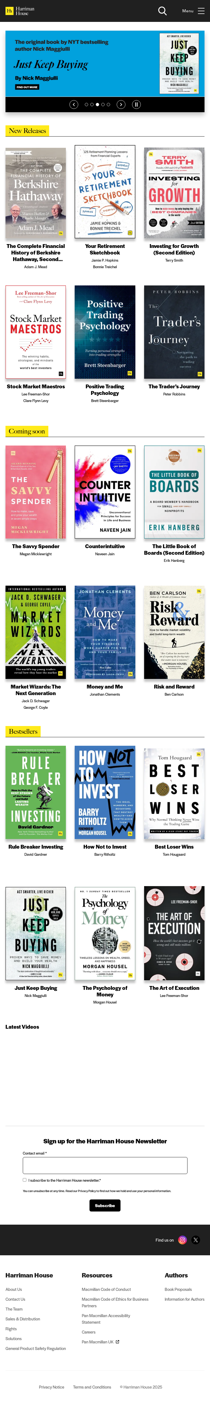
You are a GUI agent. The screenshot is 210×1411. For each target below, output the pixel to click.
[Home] (19, 11)
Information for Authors (185, 1299)
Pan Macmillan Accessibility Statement (106, 1318)
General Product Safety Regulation (35, 1348)
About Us (13, 1289)
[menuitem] (35, 1275)
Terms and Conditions (92, 1387)
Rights (11, 1328)
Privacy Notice (51, 1387)
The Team (14, 1309)
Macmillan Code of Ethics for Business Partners (115, 1302)
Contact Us (15, 1299)
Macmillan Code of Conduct (106, 1289)
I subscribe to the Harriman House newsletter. (62, 1180)
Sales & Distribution (22, 1319)
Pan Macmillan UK (100, 1342)
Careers (89, 1332)
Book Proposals (178, 1289)
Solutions (13, 1338)
